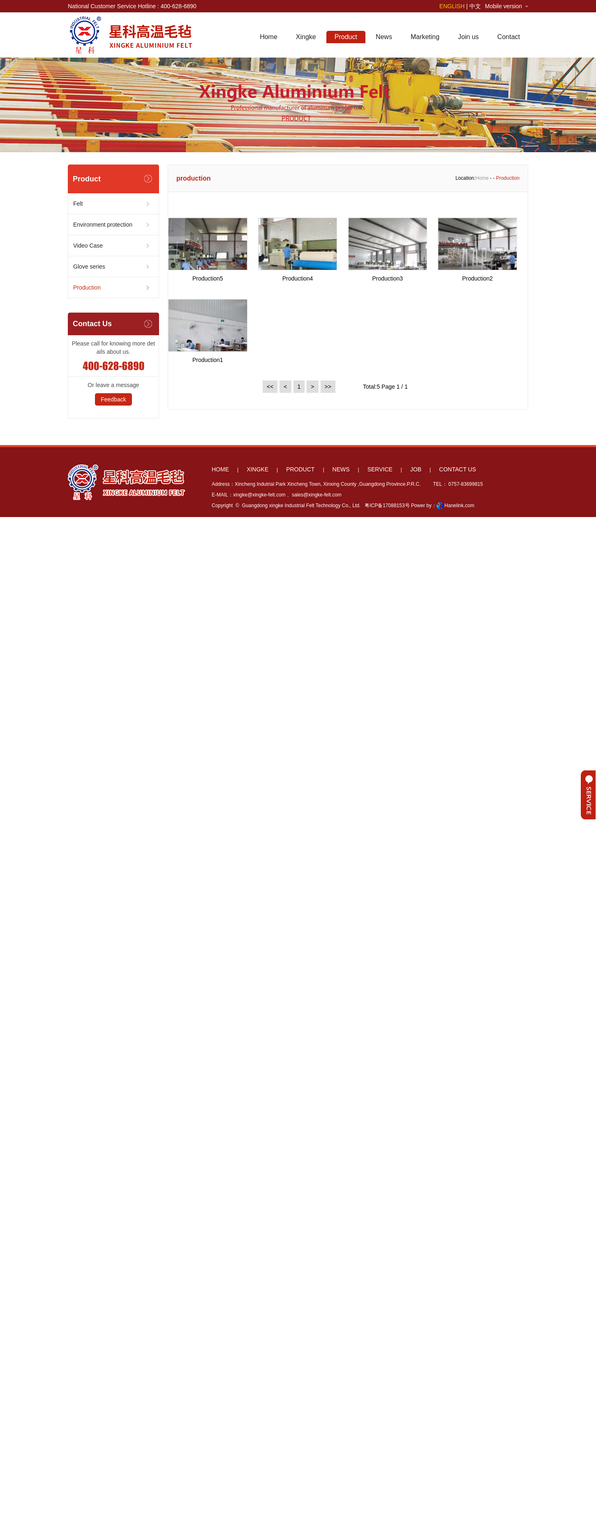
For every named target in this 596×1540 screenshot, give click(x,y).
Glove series (89, 266)
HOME (220, 469)
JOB (415, 469)
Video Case (88, 245)
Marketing (425, 36)
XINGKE (257, 469)
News (384, 36)
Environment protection (102, 224)
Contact (508, 36)
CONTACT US (457, 469)
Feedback (113, 399)
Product (346, 36)
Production (87, 287)
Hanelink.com (459, 505)
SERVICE (380, 469)
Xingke (306, 36)
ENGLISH (451, 6)
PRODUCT (300, 469)
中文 (475, 6)
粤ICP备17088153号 (386, 505)
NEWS (341, 469)
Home (268, 36)
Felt (78, 203)
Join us (468, 36)
